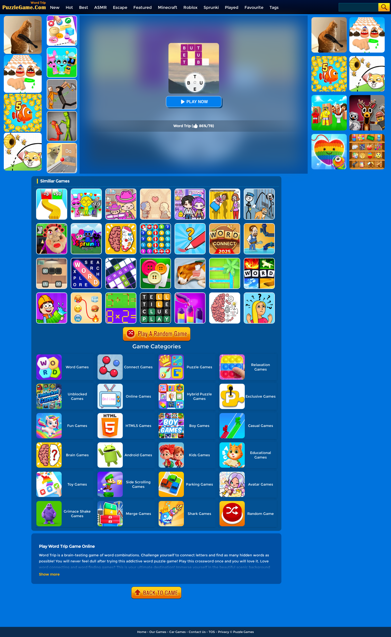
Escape (120, 7)
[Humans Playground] (62, 81)
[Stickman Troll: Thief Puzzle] (259, 190)
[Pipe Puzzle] (51, 294)
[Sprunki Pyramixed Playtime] (86, 225)
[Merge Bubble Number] (155, 225)
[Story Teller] (155, 190)
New (55, 7)
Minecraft (167, 7)
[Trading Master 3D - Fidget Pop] (62, 17)
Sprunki (211, 7)
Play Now (193, 102)
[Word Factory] (51, 260)
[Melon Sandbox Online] (62, 113)
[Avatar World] (120, 190)
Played (231, 7)
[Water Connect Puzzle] (224, 260)
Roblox (190, 7)
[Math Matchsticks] (120, 294)
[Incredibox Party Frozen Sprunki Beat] (62, 49)
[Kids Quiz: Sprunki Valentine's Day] (86, 190)
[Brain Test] (224, 294)
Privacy (223, 632)
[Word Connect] (224, 225)
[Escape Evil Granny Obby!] (51, 225)
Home (141, 632)
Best (83, 7)
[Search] (358, 7)
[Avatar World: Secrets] (190, 190)
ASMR (100, 7)
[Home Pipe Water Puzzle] (259, 225)
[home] (24, 7)
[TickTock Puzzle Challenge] (62, 145)
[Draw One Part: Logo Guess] (190, 225)
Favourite (254, 7)
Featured (142, 7)
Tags (274, 7)
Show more (49, 574)
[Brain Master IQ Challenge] (259, 294)
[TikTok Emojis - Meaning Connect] (86, 294)
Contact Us (197, 632)
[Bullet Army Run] (51, 190)
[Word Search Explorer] (86, 260)
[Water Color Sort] (190, 294)
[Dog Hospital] (190, 260)
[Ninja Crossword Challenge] (120, 260)
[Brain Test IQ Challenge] (120, 225)
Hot (69, 7)
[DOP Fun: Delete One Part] (224, 190)
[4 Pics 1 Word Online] (259, 260)
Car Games (177, 632)
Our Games (157, 632)
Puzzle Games (243, 632)
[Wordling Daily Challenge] (155, 294)
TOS (212, 632)
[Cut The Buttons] (155, 260)
